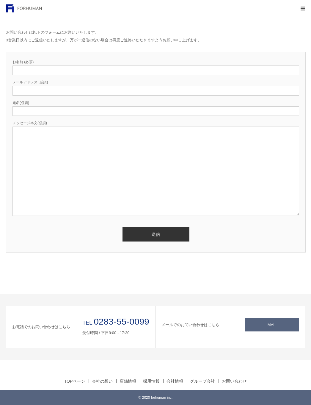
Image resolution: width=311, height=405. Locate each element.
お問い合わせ (234, 381)
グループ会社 (202, 381)
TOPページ (74, 381)
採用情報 (151, 381)
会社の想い (102, 381)
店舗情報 (128, 381)
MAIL (272, 325)
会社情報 (175, 381)
